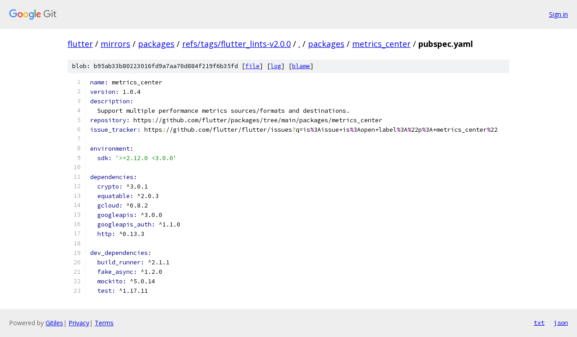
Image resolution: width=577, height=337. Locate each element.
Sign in (558, 14)
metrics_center (381, 43)
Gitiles (54, 323)
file (252, 66)
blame (301, 66)
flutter (80, 43)
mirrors (115, 43)
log (275, 66)
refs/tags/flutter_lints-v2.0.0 (236, 43)
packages (156, 43)
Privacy (79, 323)
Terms (104, 323)
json (561, 323)
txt (539, 323)
